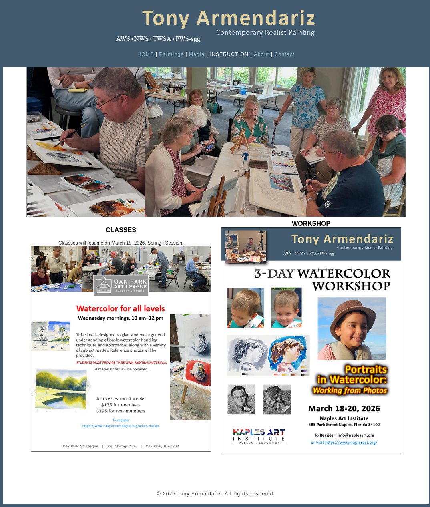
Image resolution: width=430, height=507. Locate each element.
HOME (145, 54)
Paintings (171, 54)
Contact (284, 54)
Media (197, 54)
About (261, 54)
